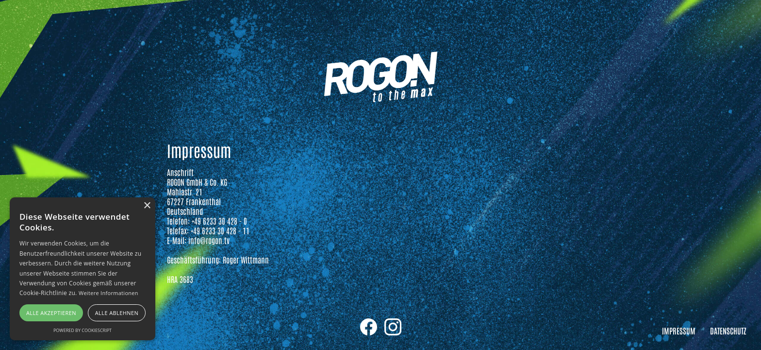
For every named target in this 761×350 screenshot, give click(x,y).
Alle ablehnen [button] (116, 312)
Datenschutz (728, 330)
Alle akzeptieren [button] (51, 312)
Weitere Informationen (108, 293)
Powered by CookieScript (82, 330)
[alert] (82, 268)
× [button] (146, 206)
